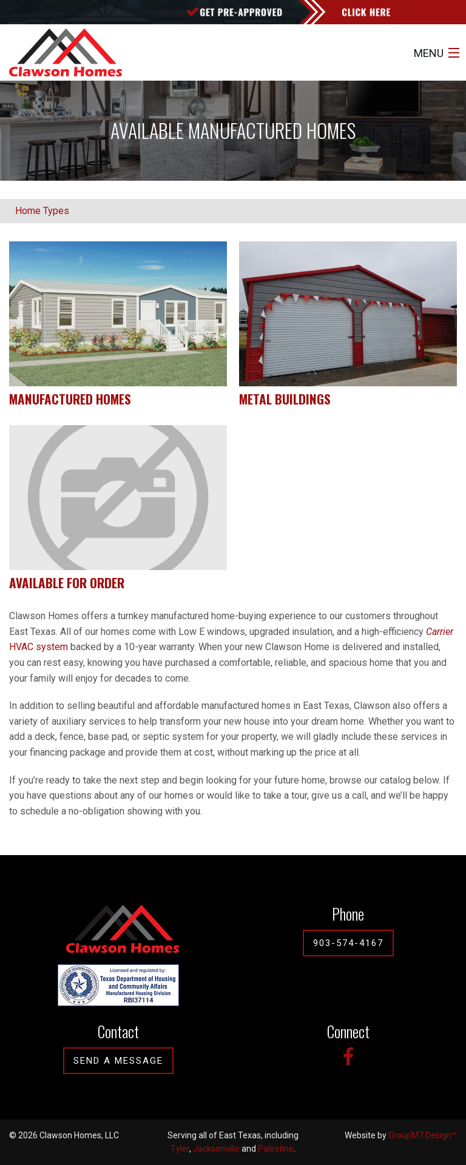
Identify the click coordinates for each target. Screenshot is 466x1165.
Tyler (180, 1148)
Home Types (42, 211)
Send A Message (118, 1060)
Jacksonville (216, 1148)
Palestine (276, 1148)
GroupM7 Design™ (422, 1135)
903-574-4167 (348, 943)
